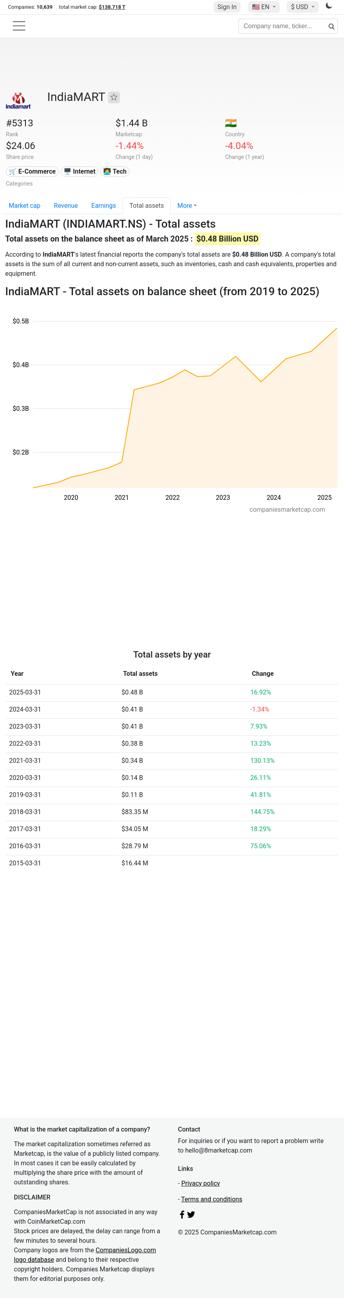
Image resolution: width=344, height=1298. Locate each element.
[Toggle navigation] (19, 25)
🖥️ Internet (79, 171)
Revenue (66, 205)
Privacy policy (200, 1183)
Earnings (103, 205)
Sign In (226, 7)
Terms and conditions (211, 1199)
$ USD (300, 7)
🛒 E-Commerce (32, 171)
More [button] (184, 205)
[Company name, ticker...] (288, 26)
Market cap (24, 205)
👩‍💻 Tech (115, 171)
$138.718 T (112, 7)
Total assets (146, 205)
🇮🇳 (231, 123)
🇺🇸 (261, 7)
